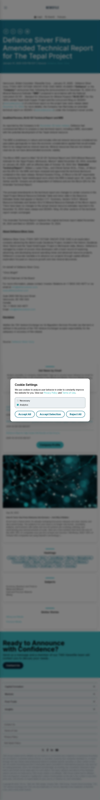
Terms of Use (68, 393)
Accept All (24, 414)
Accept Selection (50, 414)
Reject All (75, 414)
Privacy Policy (51, 393)
